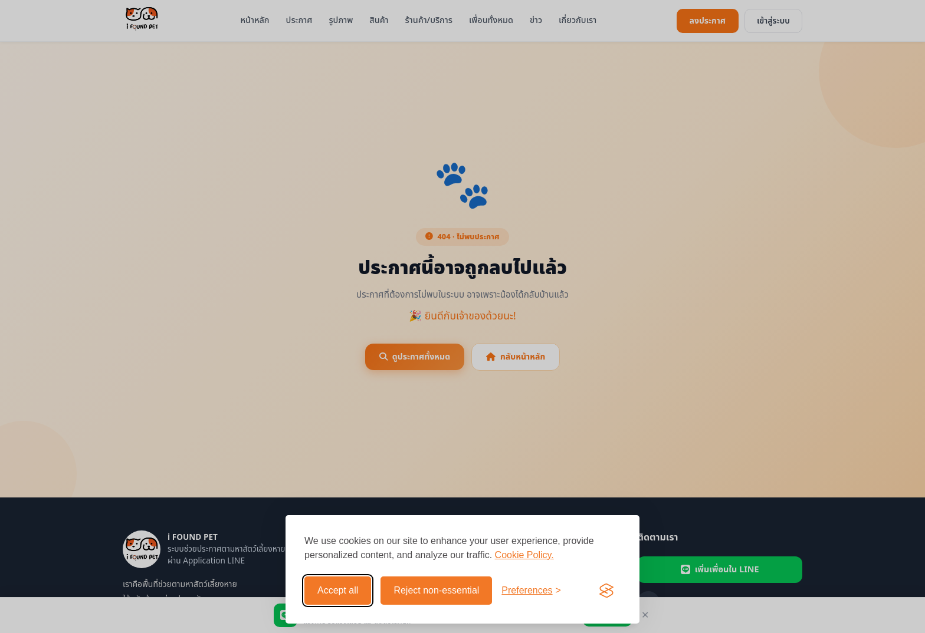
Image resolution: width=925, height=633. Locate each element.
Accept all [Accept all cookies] (337, 590)
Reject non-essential (436, 590)
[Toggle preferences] (531, 590)
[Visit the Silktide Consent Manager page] (606, 590)
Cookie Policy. (524, 555)
